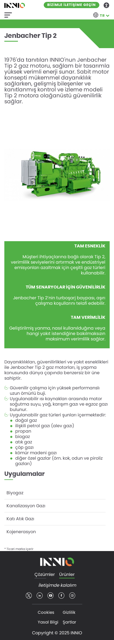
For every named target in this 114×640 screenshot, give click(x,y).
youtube (50, 595)
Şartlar (69, 622)
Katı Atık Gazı (20, 519)
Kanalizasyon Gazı (26, 506)
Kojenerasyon (21, 532)
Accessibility (107, 5)
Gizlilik (69, 612)
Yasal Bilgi (48, 622)
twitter (29, 595)
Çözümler (44, 575)
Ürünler (67, 575)
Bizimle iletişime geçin (71, 5)
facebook (61, 595)
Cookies (46, 612)
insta (72, 595)
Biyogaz (15, 493)
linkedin (39, 595)
